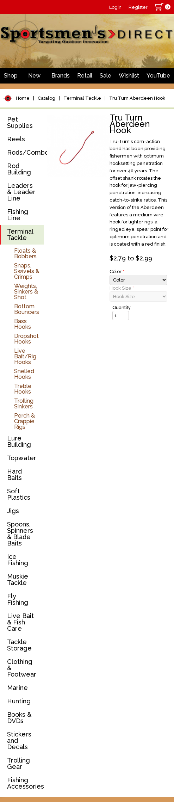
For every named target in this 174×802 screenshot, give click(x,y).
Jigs (13, 510)
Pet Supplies (20, 122)
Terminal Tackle (82, 98)
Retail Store (84, 78)
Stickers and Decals (19, 740)
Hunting (19, 701)
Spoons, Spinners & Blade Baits (20, 533)
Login (115, 7)
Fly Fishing (17, 599)
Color (117, 271)
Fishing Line (17, 215)
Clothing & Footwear (21, 668)
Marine (17, 687)
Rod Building (19, 169)
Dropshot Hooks (26, 339)
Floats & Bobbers (25, 253)
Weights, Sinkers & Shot (26, 292)
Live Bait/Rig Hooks (25, 356)
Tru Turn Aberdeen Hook (137, 98)
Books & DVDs (19, 717)
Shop (11, 75)
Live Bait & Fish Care (20, 622)
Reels (16, 139)
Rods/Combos (25, 152)
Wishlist (129, 75)
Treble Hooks (22, 389)
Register (138, 7)
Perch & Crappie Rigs (24, 421)
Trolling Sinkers (23, 403)
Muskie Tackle (17, 579)
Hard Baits (14, 474)
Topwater (21, 458)
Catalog (46, 98)
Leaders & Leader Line (21, 192)
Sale (105, 75)
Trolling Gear (18, 763)
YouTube (158, 75)
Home (23, 98)
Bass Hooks (22, 324)
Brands (60, 75)
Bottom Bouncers (26, 309)
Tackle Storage (19, 645)
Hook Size (122, 288)
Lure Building (19, 441)
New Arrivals (34, 78)
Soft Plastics (18, 494)
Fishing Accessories (25, 783)
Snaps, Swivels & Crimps (26, 271)
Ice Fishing (17, 560)
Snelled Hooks (24, 374)
